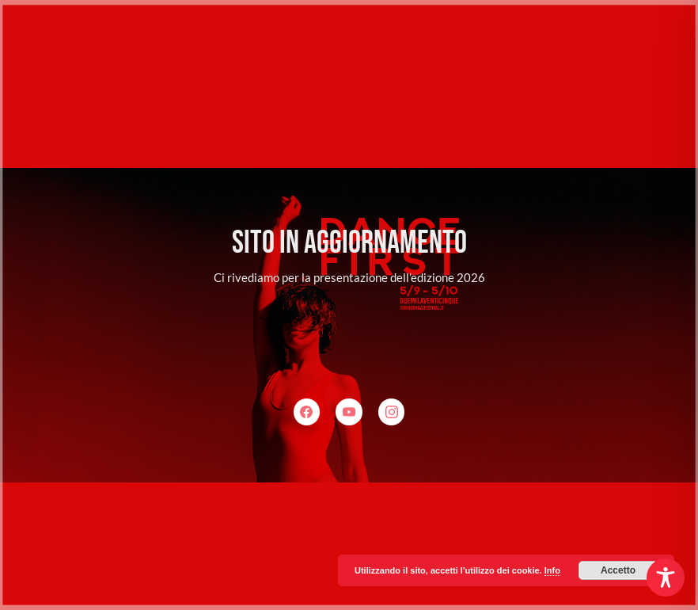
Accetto (618, 570)
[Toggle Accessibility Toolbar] (665, 577)
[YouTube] (349, 411)
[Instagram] (391, 411)
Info (552, 570)
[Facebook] (307, 411)
